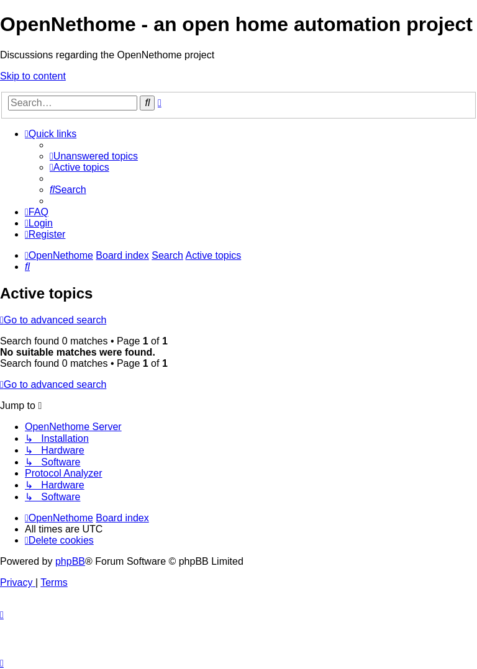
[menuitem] (94, 156)
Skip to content (33, 76)
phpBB (70, 561)
